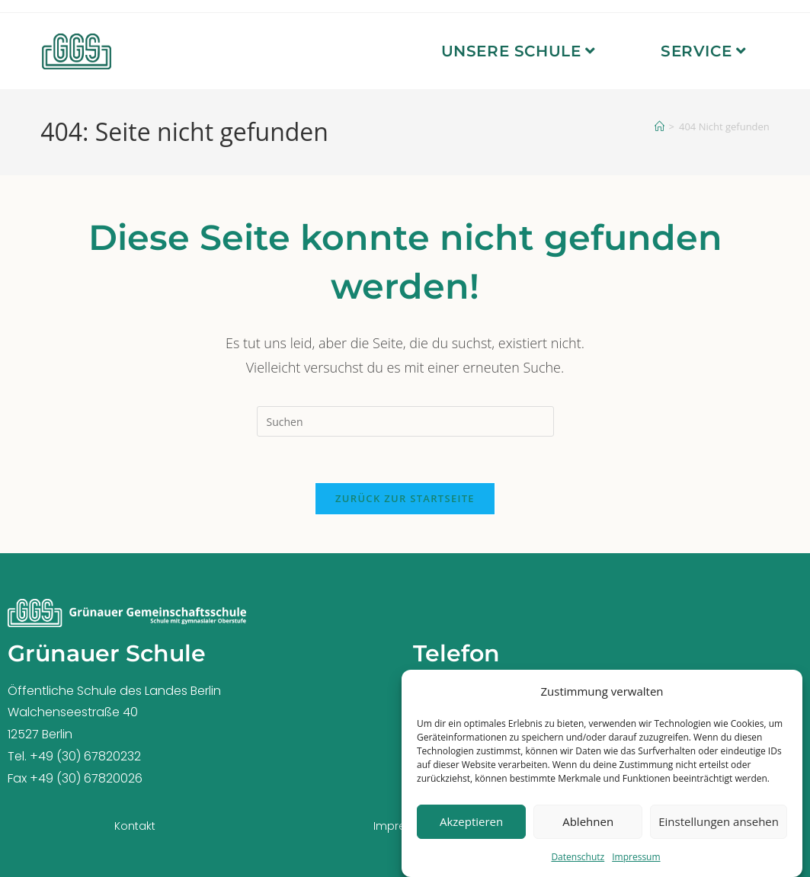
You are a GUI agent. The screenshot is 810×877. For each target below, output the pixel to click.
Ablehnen (587, 825)
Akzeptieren (471, 825)
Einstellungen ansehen (718, 825)
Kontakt (134, 826)
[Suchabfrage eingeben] (405, 421)
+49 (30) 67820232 (85, 756)
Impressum (636, 859)
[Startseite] (659, 126)
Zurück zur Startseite (405, 498)
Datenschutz (577, 859)
